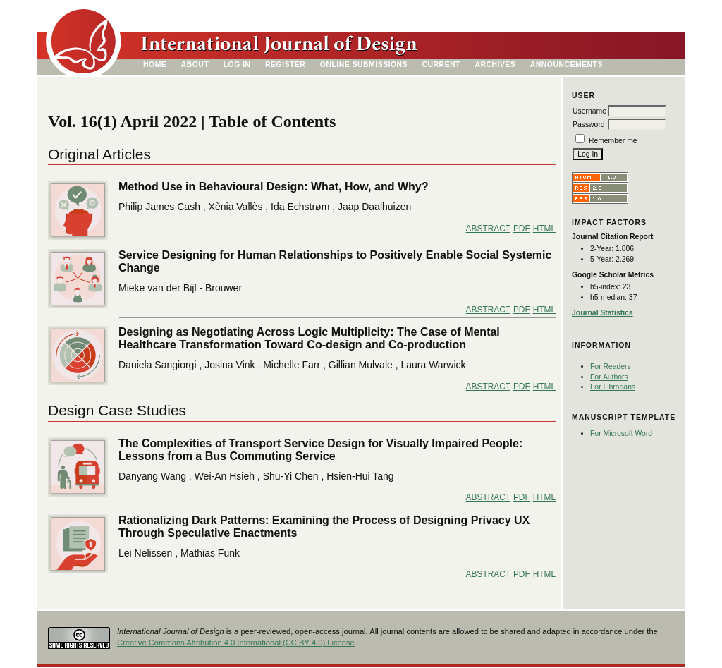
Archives (495, 64)
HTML (544, 228)
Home (154, 64)
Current (441, 64)
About (195, 64)
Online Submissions (364, 64)
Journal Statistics (602, 313)
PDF (521, 228)
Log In (237, 64)
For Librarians (612, 387)
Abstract (488, 228)
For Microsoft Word (621, 433)
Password (589, 124)
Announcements (566, 64)
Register (285, 64)
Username (589, 111)
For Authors (609, 377)
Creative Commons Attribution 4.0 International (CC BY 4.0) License (236, 642)
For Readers (610, 366)
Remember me (613, 141)
